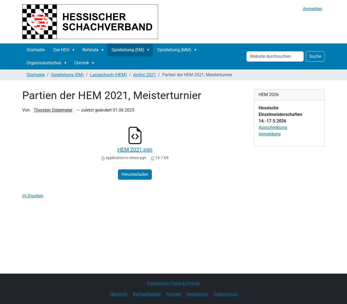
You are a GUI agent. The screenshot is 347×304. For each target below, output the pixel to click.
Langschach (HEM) (108, 74)
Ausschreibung (273, 127)
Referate (90, 49)
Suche (315, 56)
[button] (74, 49)
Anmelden (312, 8)
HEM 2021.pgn (134, 149)
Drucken (32, 195)
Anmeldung (270, 134)
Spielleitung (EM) (127, 49)
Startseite (36, 49)
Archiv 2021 (144, 74)
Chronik (81, 62)
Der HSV (61, 49)
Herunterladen (134, 174)
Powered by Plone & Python (173, 283)
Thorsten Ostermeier (53, 110)
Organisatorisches (44, 62)
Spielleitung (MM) (174, 49)
